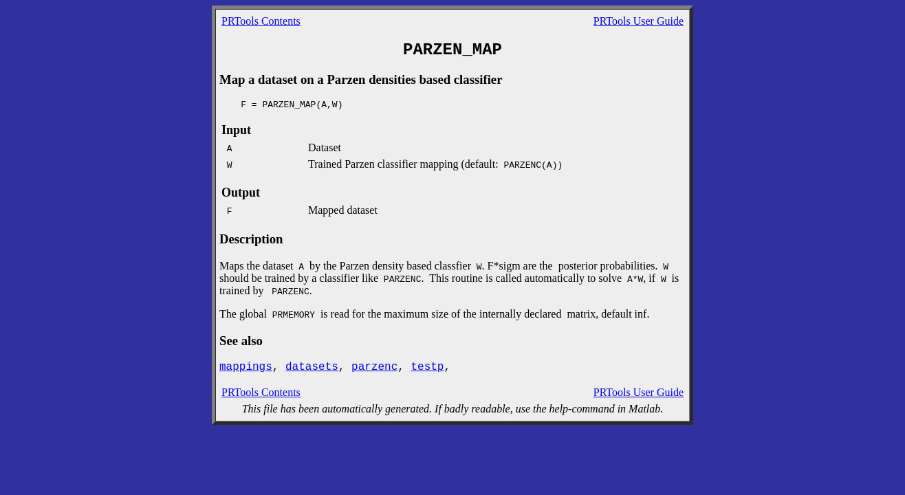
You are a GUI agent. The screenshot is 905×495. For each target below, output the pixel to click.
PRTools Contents (261, 21)
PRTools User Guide (638, 21)
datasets (311, 367)
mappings (245, 367)
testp (427, 367)
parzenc (374, 367)
